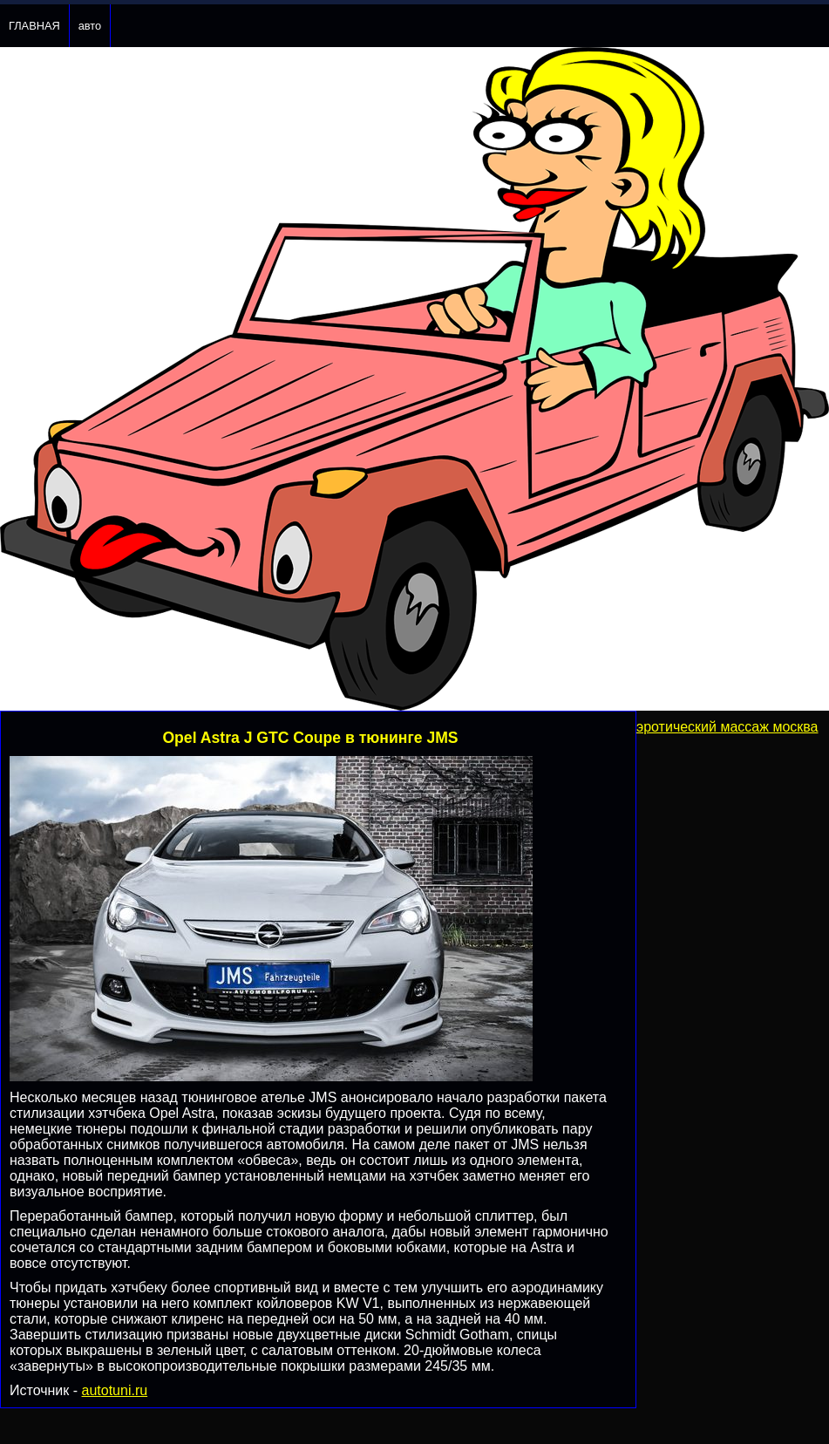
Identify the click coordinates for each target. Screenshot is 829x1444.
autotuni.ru (115, 1390)
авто (89, 25)
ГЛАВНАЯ (34, 25)
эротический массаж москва (727, 726)
